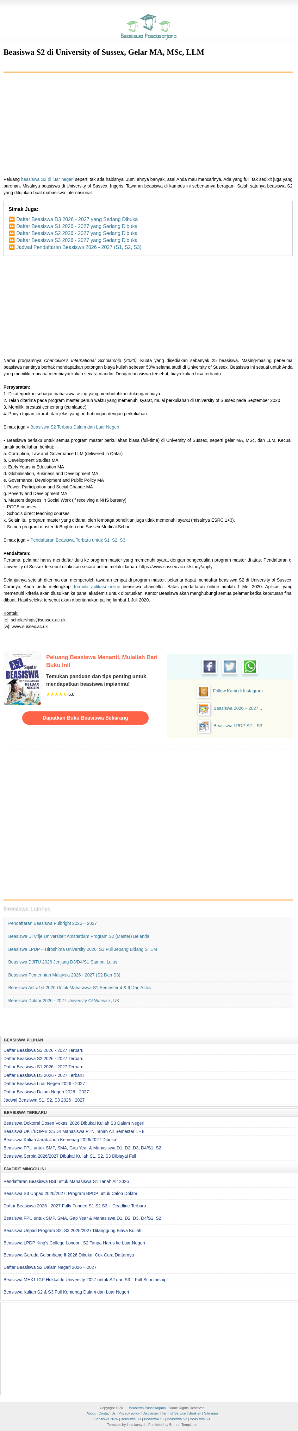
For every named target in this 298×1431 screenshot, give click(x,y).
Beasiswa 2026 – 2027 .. (238, 708)
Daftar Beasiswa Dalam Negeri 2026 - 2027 (46, 1091)
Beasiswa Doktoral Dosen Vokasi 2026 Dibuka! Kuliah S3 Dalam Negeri (73, 1123)
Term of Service (174, 1413)
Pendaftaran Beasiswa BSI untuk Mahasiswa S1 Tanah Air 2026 (66, 1181)
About (91, 1413)
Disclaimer (151, 1413)
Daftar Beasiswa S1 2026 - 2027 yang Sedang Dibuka (76, 226)
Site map (211, 1413)
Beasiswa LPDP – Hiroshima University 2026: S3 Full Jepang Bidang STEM (82, 949)
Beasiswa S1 (154, 1419)
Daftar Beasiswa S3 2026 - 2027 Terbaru (43, 1050)
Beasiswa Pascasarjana (147, 1408)
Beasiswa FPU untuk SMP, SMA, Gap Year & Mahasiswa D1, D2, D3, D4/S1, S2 (82, 1147)
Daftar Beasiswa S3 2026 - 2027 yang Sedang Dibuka (76, 240)
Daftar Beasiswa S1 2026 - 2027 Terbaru (43, 1066)
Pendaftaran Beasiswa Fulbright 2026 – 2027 (52, 923)
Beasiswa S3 (200, 1419)
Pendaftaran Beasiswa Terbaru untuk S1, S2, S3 (77, 540)
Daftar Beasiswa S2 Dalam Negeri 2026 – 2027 (49, 1267)
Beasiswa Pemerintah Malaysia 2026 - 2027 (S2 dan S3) (64, 974)
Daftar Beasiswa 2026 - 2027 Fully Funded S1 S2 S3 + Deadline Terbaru (74, 1205)
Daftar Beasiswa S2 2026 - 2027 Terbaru (43, 1058)
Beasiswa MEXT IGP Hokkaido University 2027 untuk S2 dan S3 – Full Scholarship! (85, 1279)
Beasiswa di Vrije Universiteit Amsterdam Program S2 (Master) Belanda (78, 936)
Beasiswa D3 (131, 1419)
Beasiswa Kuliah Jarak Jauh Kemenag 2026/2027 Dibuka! (60, 1139)
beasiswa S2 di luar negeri (47, 179)
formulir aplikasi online (97, 586)
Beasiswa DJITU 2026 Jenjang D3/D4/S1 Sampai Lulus (62, 961)
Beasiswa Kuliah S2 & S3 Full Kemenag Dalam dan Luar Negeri (66, 1291)
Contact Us (106, 1413)
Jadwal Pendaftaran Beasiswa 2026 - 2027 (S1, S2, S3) (78, 247)
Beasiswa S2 (177, 1419)
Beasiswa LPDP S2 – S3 (238, 725)
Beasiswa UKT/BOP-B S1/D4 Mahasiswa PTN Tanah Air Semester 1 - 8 (74, 1131)
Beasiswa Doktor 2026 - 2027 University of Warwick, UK (63, 1000)
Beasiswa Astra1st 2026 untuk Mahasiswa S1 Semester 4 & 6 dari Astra (79, 987)
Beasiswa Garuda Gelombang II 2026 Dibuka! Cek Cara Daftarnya (68, 1254)
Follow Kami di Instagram (238, 690)
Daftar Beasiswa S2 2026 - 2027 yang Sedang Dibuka (76, 233)
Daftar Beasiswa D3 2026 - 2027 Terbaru (43, 1075)
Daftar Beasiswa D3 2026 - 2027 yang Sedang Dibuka (77, 219)
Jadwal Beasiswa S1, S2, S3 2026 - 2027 (44, 1100)
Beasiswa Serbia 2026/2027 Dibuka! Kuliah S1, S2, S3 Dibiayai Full (69, 1156)
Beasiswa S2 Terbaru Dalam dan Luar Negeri (74, 426)
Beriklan (195, 1413)
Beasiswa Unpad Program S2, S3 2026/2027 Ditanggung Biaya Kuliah (72, 1230)
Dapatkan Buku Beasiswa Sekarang (85, 718)
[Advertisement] (148, 122)
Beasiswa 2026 (106, 1419)
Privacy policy (129, 1413)
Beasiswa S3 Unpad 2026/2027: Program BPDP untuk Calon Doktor (70, 1193)
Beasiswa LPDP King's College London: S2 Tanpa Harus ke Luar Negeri (74, 1242)
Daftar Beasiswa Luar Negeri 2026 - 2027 (44, 1083)
